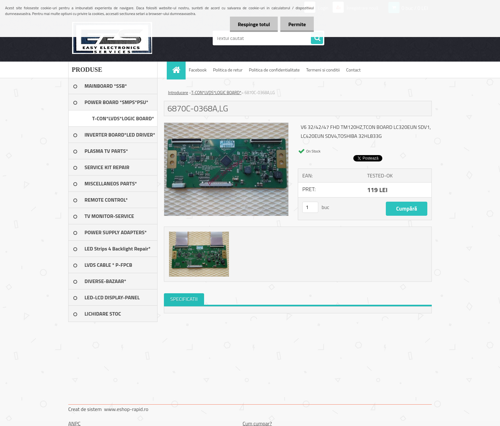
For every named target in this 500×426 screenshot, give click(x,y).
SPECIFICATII (184, 299)
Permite (297, 24)
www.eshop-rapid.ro (126, 409)
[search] (317, 38)
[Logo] (112, 38)
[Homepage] (178, 70)
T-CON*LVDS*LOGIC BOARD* (216, 92)
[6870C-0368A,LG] (226, 125)
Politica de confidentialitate (274, 69)
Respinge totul (254, 24)
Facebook (198, 69)
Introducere (178, 92)
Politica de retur (228, 69)
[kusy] (310, 207)
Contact (353, 69)
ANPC (74, 423)
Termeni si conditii (323, 69)
